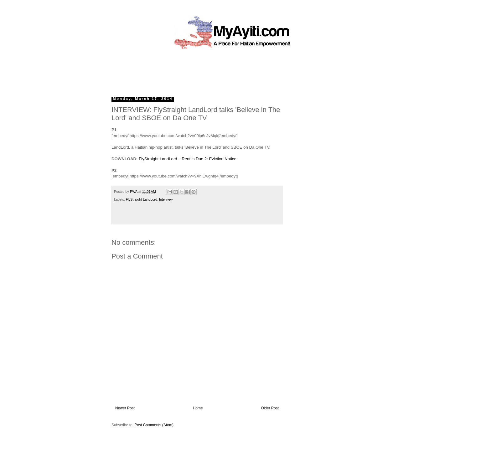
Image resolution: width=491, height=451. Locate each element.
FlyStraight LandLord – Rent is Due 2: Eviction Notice (187, 158)
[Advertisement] (231, 70)
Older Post (270, 408)
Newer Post (125, 408)
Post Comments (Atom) (153, 425)
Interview (166, 199)
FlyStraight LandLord (141, 199)
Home (198, 408)
